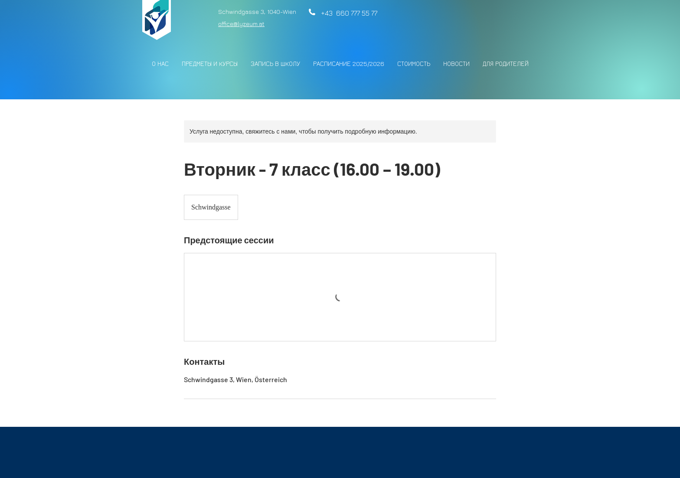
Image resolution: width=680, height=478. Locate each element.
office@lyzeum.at (241, 23)
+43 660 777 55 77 (347, 13)
